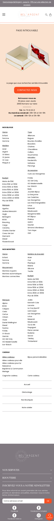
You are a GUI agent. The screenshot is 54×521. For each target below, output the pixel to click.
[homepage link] (28, 15)
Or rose (5, 160)
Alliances (31, 135)
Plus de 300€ (33, 295)
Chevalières (32, 149)
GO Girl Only (33, 181)
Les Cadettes (33, 197)
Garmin (5, 336)
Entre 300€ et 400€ (10, 195)
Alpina (4, 303)
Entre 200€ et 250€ (36, 290)
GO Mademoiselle (35, 183)
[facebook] (14, 510)
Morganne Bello (34, 214)
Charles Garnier (8, 230)
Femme (5, 138)
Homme (5, 141)
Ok (48, 501)
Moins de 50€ (8, 181)
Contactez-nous (27, 90)
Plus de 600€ (7, 200)
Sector (30, 336)
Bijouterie (27, 477)
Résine (30, 266)
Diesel (4, 239)
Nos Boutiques (27, 400)
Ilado (30, 189)
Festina (5, 328)
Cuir (29, 260)
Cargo (5, 225)
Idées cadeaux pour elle (12, 360)
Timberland (32, 341)
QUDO (30, 222)
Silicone (31, 268)
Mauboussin (33, 211)
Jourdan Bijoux (34, 192)
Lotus (30, 205)
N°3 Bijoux (32, 216)
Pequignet (32, 327)
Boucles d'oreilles (35, 141)
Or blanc (6, 154)
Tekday (31, 338)
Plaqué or (6, 163)
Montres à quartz (9, 271)
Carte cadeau (33, 375)
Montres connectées (11, 276)
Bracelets (31, 144)
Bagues (31, 138)
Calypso (5, 309)
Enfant (5, 135)
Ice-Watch (32, 186)
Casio (4, 311)
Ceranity (6, 228)
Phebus (31, 219)
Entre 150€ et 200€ (10, 189)
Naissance (6, 366)
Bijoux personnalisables (37, 357)
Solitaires (31, 163)
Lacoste (31, 305)
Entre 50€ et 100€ (9, 184)
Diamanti (6, 236)
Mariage (5, 371)
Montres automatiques (12, 273)
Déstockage (27, 392)
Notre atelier (27, 407)
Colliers (31, 152)
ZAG (29, 233)
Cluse (4, 320)
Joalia (30, 300)
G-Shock (6, 333)
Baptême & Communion (12, 368)
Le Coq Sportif (33, 308)
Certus (5, 314)
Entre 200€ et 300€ (10, 192)
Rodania (31, 333)
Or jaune (6, 157)
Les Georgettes (34, 200)
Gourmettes (33, 155)
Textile (30, 271)
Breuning (6, 222)
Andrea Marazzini (9, 211)
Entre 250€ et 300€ (36, 293)
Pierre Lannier (33, 330)
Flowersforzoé (8, 241)
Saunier (31, 225)
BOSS (4, 219)
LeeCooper (32, 311)
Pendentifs (32, 160)
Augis (4, 214)
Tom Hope (32, 230)
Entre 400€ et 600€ (10, 198)
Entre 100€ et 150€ (10, 187)
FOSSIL (30, 178)
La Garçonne (33, 194)
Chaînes (31, 146)
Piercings (31, 166)
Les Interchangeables (36, 203)
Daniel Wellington (9, 322)
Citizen (5, 317)
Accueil (27, 384)
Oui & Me (31, 324)
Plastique (31, 263)
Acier (4, 149)
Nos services (27, 470)
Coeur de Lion (8, 233)
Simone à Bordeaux (36, 227)
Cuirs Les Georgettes (36, 174)
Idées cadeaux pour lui (11, 363)
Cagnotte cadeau (9, 375)
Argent (5, 152)
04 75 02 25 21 (29, 110)
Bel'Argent (6, 217)
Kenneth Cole (33, 302)
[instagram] (39, 518)
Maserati (31, 208)
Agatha (5, 208)
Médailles (31, 157)
